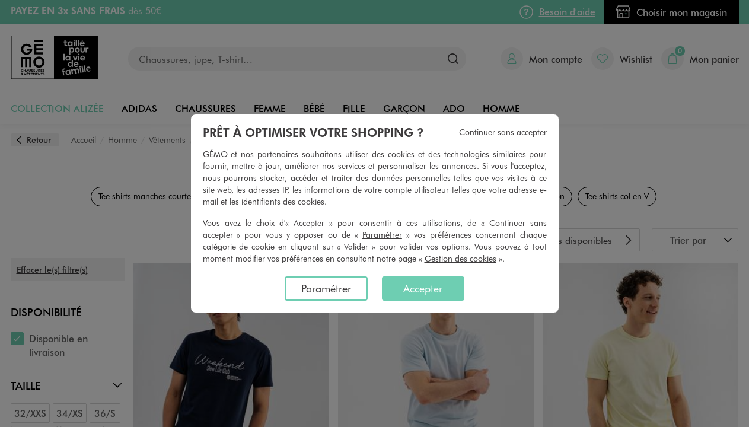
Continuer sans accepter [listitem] (503, 132)
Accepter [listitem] (422, 288)
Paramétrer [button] (382, 234)
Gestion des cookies (460, 258)
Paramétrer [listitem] (326, 288)
